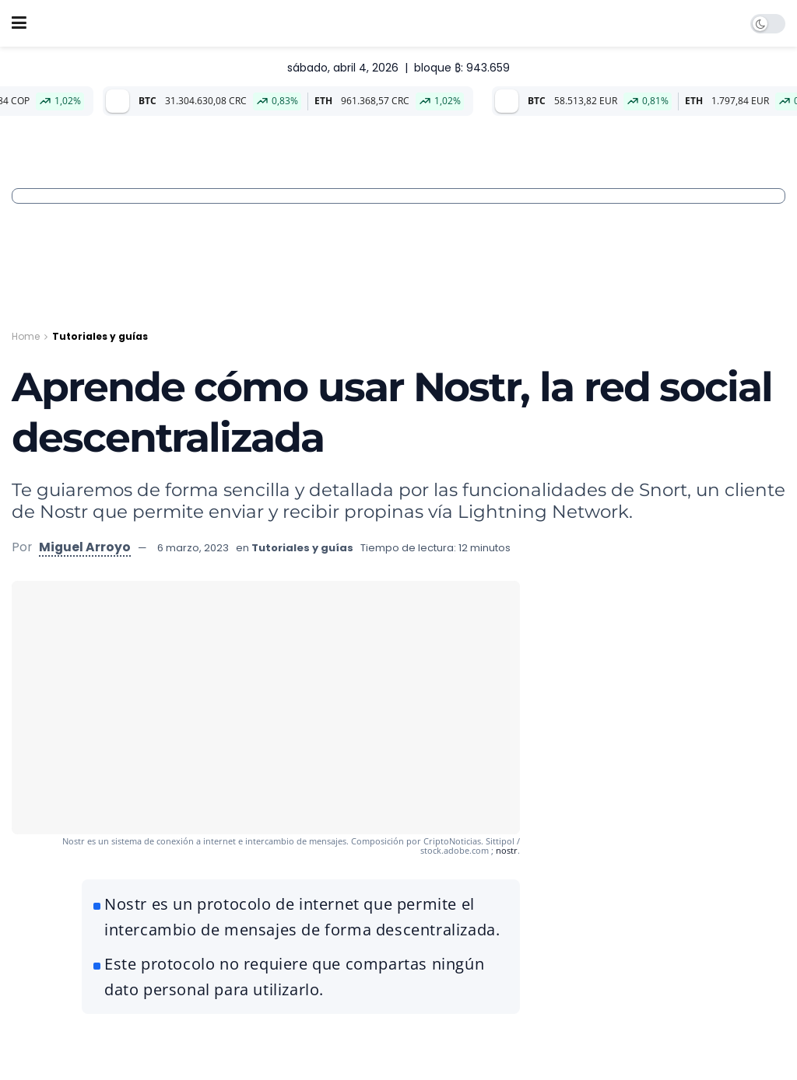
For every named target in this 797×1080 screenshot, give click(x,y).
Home (26, 336)
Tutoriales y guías (100, 336)
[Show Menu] (19, 23)
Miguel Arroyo (85, 547)
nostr (507, 850)
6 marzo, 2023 (193, 547)
